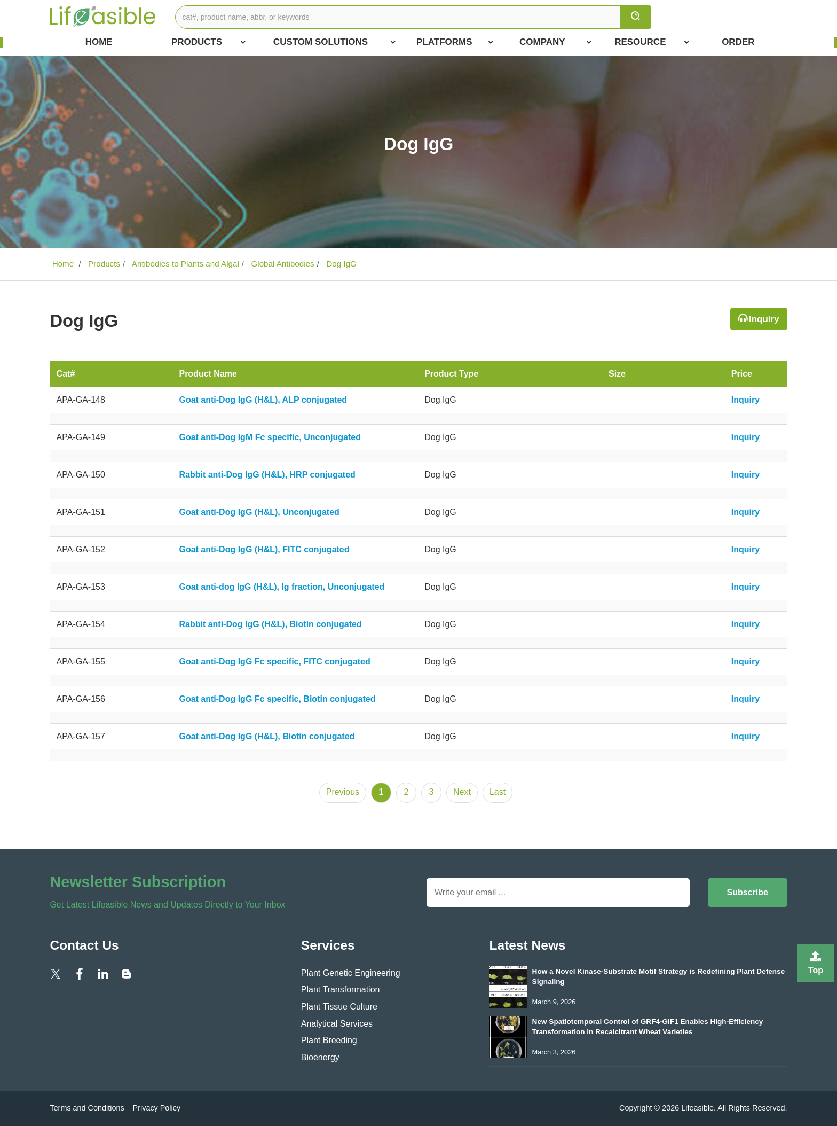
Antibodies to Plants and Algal (184, 263)
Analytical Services (337, 1023)
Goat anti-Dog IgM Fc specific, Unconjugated (269, 437)
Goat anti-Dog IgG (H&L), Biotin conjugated (266, 736)
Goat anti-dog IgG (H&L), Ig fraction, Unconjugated (281, 586)
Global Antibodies (281, 263)
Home (99, 42)
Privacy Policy (157, 1108)
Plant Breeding (329, 1040)
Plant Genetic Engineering (350, 973)
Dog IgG (340, 263)
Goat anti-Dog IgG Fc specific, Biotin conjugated (277, 698)
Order (738, 42)
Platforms (454, 42)
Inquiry (764, 319)
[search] (635, 17)
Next (462, 791)
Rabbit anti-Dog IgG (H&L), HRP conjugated (267, 474)
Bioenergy (320, 1057)
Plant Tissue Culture (339, 1006)
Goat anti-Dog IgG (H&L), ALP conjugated (263, 399)
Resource (651, 42)
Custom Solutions (334, 42)
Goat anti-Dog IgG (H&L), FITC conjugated (264, 549)
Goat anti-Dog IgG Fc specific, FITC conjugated (274, 661)
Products (208, 42)
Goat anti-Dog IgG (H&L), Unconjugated (259, 512)
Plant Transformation (340, 989)
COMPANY (555, 42)
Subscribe (747, 892)
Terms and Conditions (87, 1108)
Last (497, 791)
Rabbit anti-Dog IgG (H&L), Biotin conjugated (270, 624)
